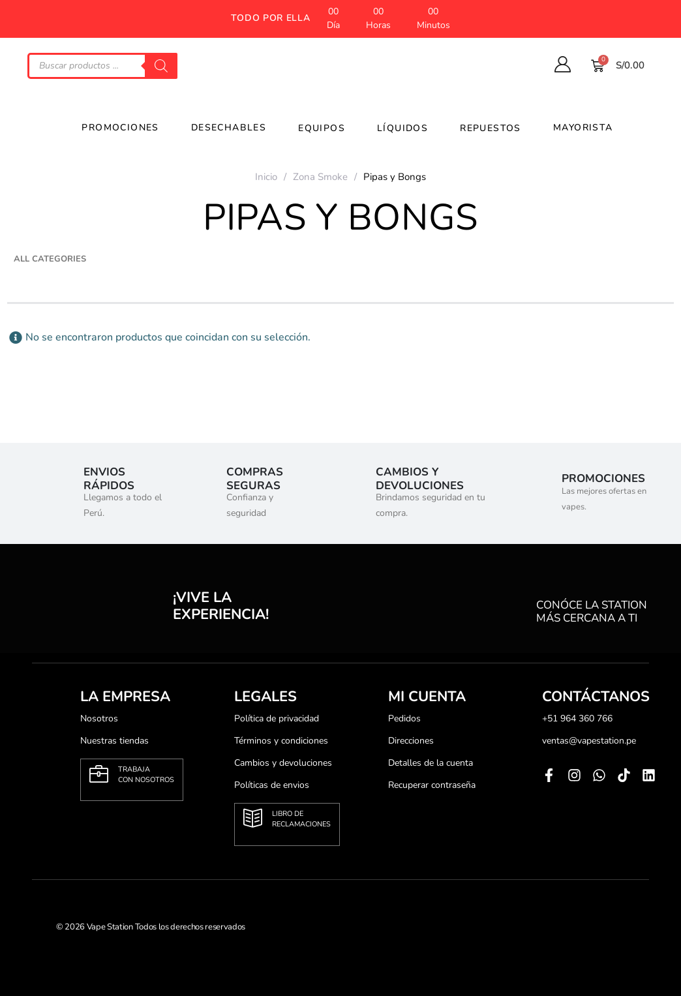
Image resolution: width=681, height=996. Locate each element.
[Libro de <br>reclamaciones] (252, 818)
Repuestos (483, 127)
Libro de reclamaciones (301, 819)
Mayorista (576, 127)
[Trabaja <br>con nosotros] (98, 773)
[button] (270, 18)
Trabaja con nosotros (146, 774)
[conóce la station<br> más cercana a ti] (554, 597)
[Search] (161, 66)
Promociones (113, 127)
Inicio (266, 176)
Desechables (221, 127)
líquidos (395, 127)
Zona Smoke (320, 176)
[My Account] (562, 64)
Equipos (314, 127)
